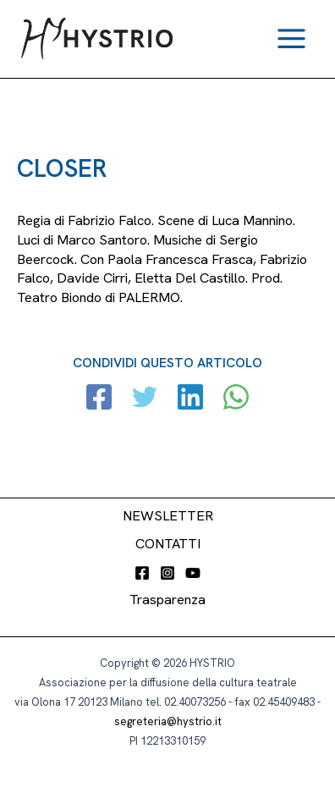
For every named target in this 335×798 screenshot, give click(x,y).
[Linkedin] (190, 399)
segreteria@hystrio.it (168, 721)
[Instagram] (167, 573)
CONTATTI (167, 544)
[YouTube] (192, 573)
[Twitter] (144, 399)
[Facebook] (99, 399)
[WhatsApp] (236, 399)
